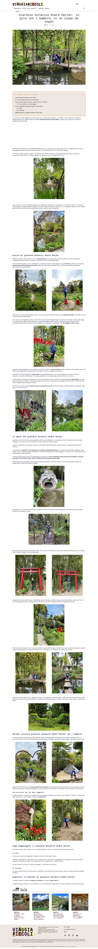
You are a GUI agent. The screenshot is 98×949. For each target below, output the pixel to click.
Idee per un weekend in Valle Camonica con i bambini (78, 916)
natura (25, 888)
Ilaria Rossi (46, 24)
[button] (84, 8)
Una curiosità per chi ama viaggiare (27, 104)
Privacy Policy (67, 946)
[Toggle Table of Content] (81, 95)
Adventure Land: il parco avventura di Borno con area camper (19, 916)
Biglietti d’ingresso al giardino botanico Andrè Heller (29, 112)
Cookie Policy (73, 946)
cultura (21, 888)
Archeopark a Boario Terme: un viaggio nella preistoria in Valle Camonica (39, 916)
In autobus (21, 110)
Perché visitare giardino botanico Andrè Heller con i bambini (31, 102)
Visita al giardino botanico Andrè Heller (26, 97)
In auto (20, 108)
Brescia (18, 11)
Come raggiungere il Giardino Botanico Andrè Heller (29, 106)
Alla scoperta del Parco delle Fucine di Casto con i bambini (58, 916)
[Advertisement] (49, 130)
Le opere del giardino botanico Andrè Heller (27, 99)
